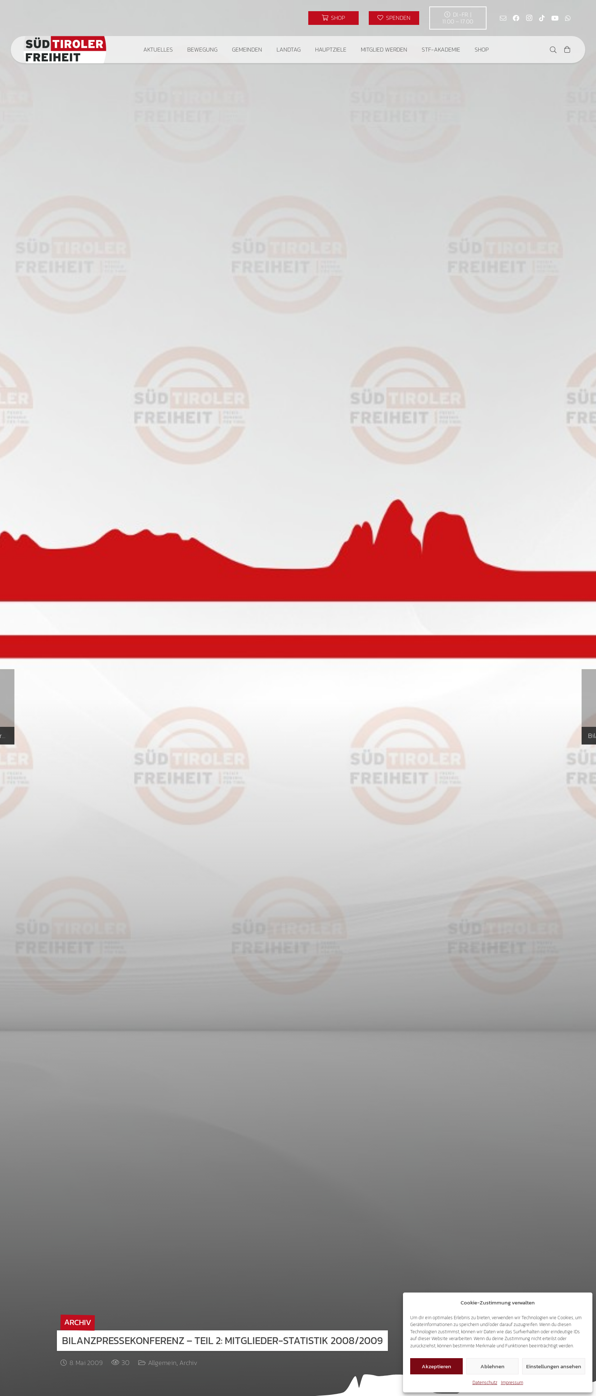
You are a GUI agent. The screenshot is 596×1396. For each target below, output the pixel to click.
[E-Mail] (503, 18)
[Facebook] (516, 18)
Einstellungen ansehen (553, 1366)
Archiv (188, 1363)
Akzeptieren (436, 1366)
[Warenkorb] (567, 49)
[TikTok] (541, 18)
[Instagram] (529, 18)
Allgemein (162, 1363)
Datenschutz (484, 1382)
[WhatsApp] (567, 18)
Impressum (512, 1382)
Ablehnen (492, 1366)
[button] (553, 50)
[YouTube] (554, 18)
